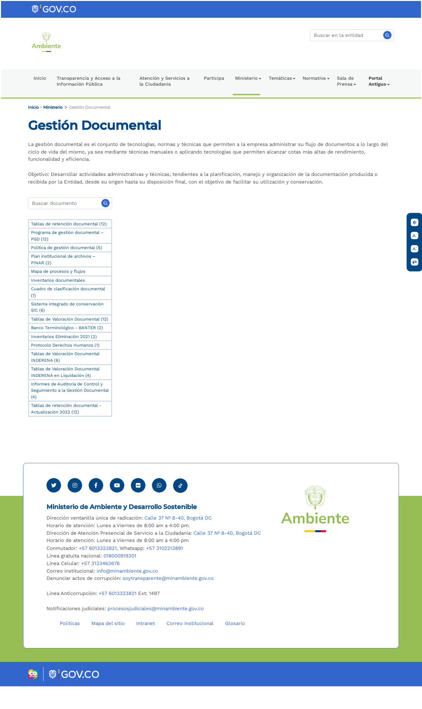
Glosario (235, 646)
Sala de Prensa (345, 81)
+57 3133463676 (100, 586)
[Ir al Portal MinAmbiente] (46, 41)
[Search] (70, 203)
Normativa (314, 78)
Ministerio (246, 78)
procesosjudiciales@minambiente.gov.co (155, 631)
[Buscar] (352, 35)
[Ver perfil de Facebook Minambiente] (96, 508)
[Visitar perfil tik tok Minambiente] (180, 506)
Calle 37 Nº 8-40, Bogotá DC (178, 541)
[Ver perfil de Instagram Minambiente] (75, 508)
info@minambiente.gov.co (127, 594)
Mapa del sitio (108, 646)
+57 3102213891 (164, 571)
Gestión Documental (89, 107)
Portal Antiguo (377, 81)
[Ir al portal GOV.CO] (54, 9)
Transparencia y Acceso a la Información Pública (88, 81)
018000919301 (120, 578)
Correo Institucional (190, 646)
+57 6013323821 (98, 571)
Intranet (145, 646)
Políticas (70, 646)
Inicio (40, 78)
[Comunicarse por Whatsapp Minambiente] (159, 508)
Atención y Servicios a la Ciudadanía (164, 81)
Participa (214, 78)
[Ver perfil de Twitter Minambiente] (53, 508)
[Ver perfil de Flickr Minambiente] (138, 508)
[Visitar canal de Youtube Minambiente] (117, 508)
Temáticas (280, 78)
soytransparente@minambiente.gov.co (168, 601)
